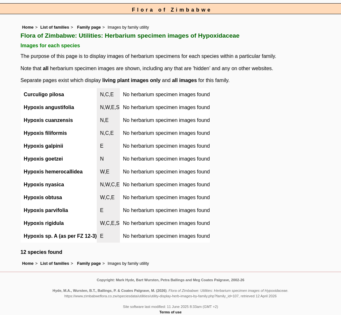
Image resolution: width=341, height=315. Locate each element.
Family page (89, 27)
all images (184, 80)
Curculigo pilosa (44, 94)
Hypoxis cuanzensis (48, 120)
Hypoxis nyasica (44, 184)
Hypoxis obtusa (43, 197)
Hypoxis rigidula (44, 223)
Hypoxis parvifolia (46, 210)
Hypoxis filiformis (45, 133)
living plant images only (131, 80)
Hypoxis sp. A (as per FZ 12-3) (60, 236)
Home (28, 27)
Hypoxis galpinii (43, 146)
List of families (54, 27)
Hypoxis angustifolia (49, 107)
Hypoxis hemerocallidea (53, 171)
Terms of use (170, 312)
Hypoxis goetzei (43, 159)
